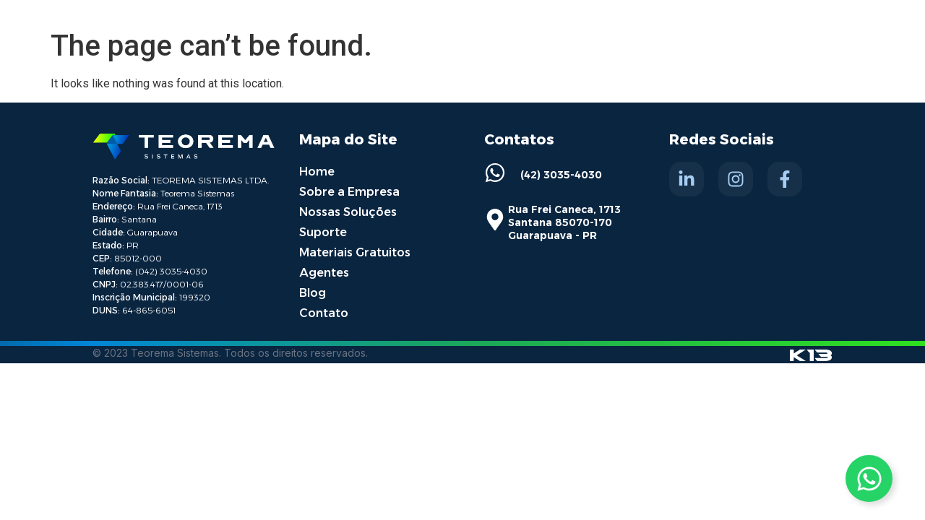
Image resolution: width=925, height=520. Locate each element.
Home (317, 171)
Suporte (323, 232)
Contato (323, 313)
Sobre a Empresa (349, 192)
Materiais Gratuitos (354, 252)
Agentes (324, 273)
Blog (312, 293)
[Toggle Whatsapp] (869, 478)
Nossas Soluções (348, 212)
